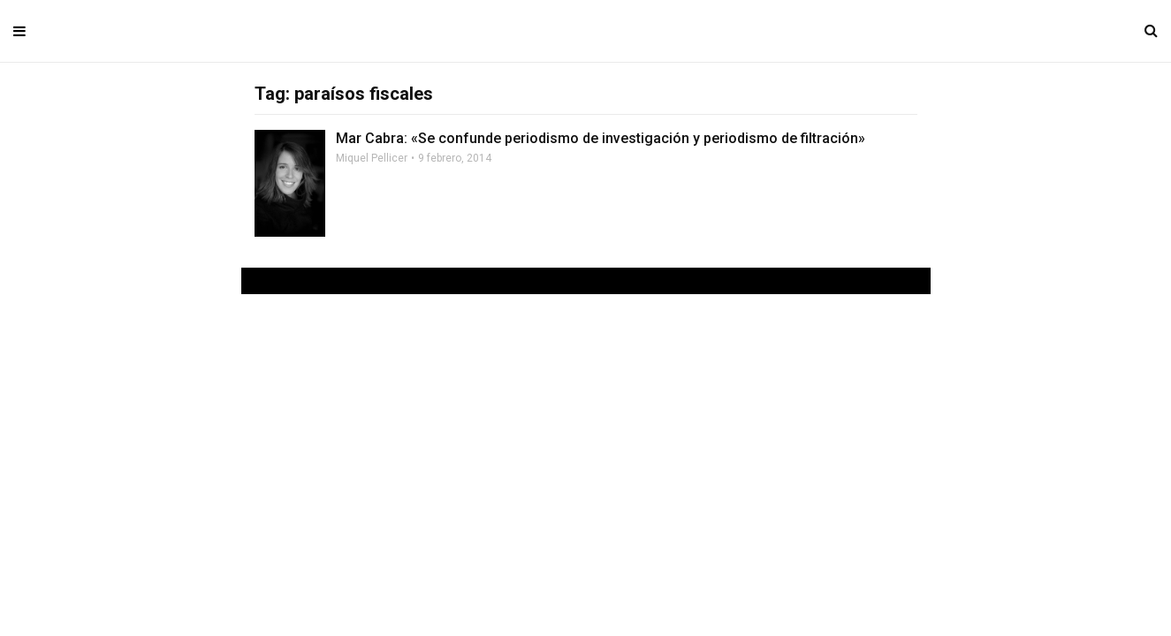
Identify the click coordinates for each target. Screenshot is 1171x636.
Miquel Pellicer (371, 158)
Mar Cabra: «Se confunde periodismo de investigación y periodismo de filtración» (600, 138)
